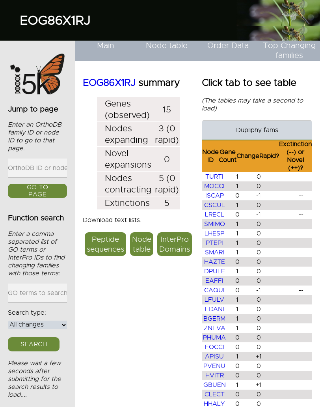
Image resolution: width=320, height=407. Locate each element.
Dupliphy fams (257, 130)
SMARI (214, 252)
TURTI (214, 177)
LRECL (214, 214)
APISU (214, 356)
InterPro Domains (174, 244)
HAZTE (214, 262)
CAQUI (214, 290)
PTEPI (214, 243)
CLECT (215, 394)
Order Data (228, 45)
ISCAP (214, 196)
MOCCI (214, 186)
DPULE (214, 271)
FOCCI (214, 347)
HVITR (214, 375)
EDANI (214, 309)
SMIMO (214, 224)
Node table (167, 45)
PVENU (214, 366)
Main (105, 45)
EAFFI (214, 281)
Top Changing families (289, 50)
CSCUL (214, 205)
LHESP (214, 233)
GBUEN (214, 385)
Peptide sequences (105, 244)
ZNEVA (214, 328)
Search (33, 344)
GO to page (37, 191)
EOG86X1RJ (55, 20)
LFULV (214, 300)
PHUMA (214, 338)
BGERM (214, 319)
